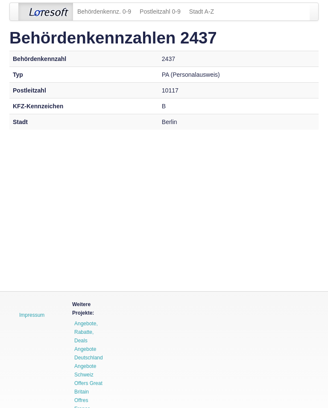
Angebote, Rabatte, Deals (86, 332)
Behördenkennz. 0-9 (104, 11)
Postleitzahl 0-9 (160, 11)
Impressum (31, 315)
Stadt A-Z (201, 11)
